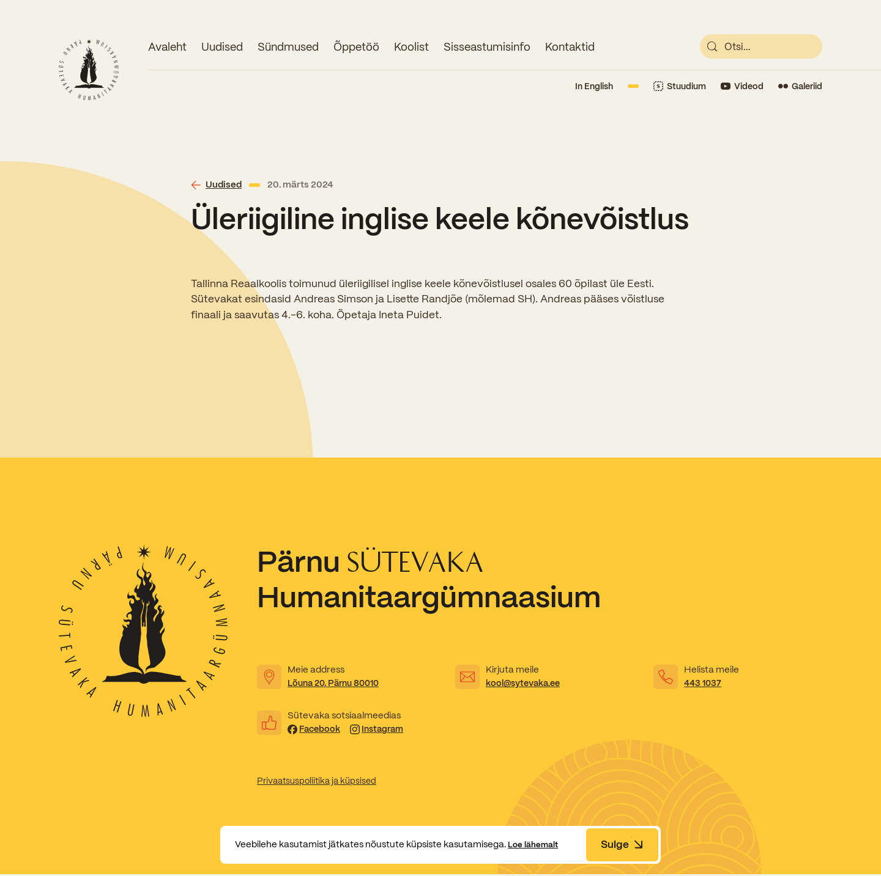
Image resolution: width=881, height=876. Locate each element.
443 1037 (703, 683)
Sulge (622, 844)
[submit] (712, 46)
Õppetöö (356, 47)
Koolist (411, 47)
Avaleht (167, 47)
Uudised (222, 47)
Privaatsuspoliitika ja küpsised (320, 782)
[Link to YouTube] (742, 86)
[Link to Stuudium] (679, 86)
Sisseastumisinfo (487, 47)
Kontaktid (570, 47)
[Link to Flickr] (800, 86)
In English (594, 86)
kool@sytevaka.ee (526, 683)
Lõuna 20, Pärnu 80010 (338, 683)
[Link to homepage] (89, 69)
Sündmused (288, 47)
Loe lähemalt (536, 844)
